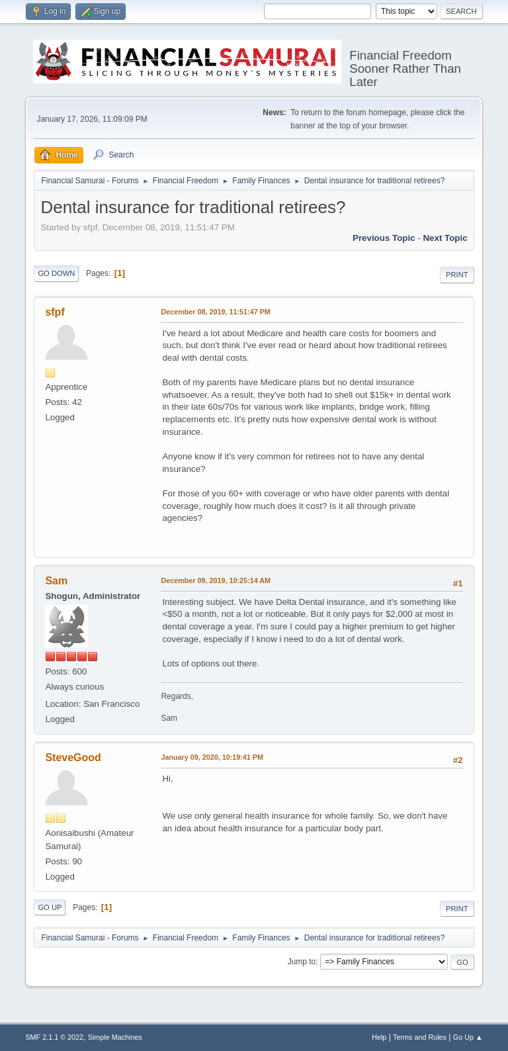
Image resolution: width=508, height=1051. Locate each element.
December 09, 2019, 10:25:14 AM (216, 580)
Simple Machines (115, 1037)
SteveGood (73, 757)
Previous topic (384, 238)
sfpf (54, 312)
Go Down (56, 273)
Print (457, 275)
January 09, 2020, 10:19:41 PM (212, 757)
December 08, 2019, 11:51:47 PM (215, 312)
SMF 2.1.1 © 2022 (54, 1037)
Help (379, 1037)
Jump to (302, 961)
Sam (56, 580)
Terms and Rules (419, 1037)
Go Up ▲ (468, 1037)
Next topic (445, 238)
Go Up (50, 907)
